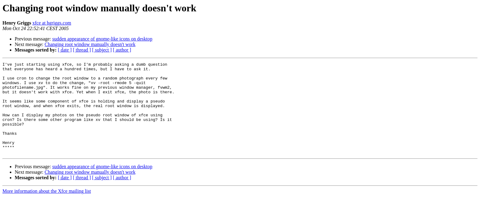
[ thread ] (82, 49)
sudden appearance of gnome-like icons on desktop (102, 38)
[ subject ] (102, 49)
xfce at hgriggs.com (51, 22)
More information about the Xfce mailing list (46, 209)
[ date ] (65, 49)
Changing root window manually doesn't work (90, 44)
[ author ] (122, 49)
